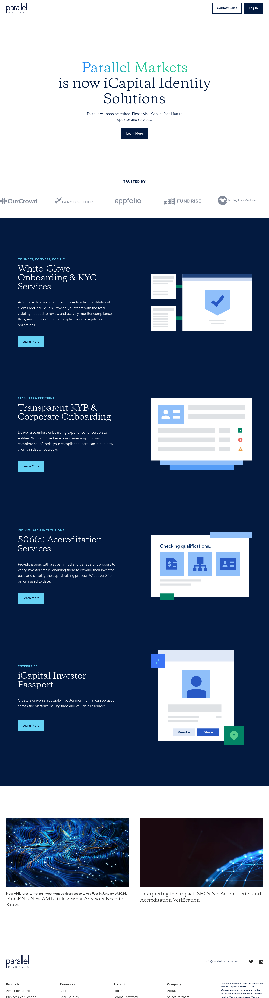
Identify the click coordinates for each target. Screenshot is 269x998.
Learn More (30, 342)
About (171, 991)
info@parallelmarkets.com (221, 961)
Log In (117, 991)
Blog (63, 991)
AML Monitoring (18, 991)
